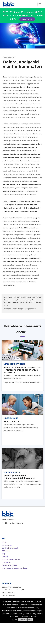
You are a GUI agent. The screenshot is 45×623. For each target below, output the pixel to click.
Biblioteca (5, 551)
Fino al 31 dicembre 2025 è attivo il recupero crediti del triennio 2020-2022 (22, 370)
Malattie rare (11, 421)
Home (4, 542)
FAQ (3, 554)
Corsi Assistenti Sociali (10, 548)
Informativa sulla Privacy (11, 559)
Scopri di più (27, 19)
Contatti (5, 557)
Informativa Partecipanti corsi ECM (14, 568)
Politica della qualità (9, 565)
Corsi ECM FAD (7, 545)
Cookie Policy (6, 562)
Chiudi (30, 619)
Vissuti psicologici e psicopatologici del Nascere (19, 476)
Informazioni (23, 619)
